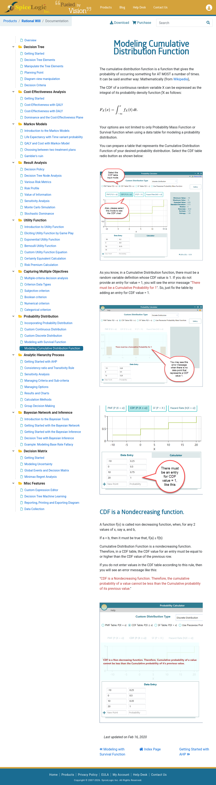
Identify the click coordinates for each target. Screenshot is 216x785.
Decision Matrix (32, 451)
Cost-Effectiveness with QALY (41, 104)
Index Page (150, 749)
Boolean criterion (33, 297)
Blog (122, 7)
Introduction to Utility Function (42, 227)
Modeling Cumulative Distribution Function (50, 348)
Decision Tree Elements (37, 60)
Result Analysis (32, 163)
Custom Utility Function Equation (43, 252)
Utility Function (32, 220)
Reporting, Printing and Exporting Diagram (49, 502)
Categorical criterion (35, 309)
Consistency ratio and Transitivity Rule (47, 368)
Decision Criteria (33, 85)
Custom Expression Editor (39, 490)
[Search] (180, 23)
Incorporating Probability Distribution (46, 323)
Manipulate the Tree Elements (41, 66)
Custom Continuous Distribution (43, 329)
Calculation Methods (35, 399)
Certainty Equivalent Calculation (43, 258)
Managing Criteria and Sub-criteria (44, 380)
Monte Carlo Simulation (37, 207)
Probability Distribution (38, 316)
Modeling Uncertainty (36, 464)
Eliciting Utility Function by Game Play (46, 233)
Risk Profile (29, 188)
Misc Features (31, 483)
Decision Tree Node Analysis (41, 175)
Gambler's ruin (31, 156)
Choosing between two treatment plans (48, 149)
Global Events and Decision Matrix (44, 470)
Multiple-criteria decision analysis (44, 278)
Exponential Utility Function (40, 239)
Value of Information (35, 194)
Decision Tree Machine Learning (43, 496)
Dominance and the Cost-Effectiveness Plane (51, 117)
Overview (28, 40)
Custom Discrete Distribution (41, 335)
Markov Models (32, 124)
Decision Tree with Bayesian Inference (47, 438)
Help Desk (139, 7)
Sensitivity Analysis (34, 201)
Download (119, 23)
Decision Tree (31, 47)
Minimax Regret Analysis (38, 476)
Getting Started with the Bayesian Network (50, 425)
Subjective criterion (34, 290)
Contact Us (160, 7)
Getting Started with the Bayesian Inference (50, 432)
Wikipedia (180, 79)
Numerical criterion (34, 303)
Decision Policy (32, 169)
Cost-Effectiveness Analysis (42, 92)
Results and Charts (34, 393)
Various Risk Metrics (35, 182)
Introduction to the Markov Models (44, 130)
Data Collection (32, 509)
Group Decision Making (37, 406)
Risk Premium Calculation (39, 265)
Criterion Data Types (35, 284)
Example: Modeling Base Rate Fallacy (46, 444)
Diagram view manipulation (40, 79)
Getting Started (32, 53)
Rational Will (31, 21)
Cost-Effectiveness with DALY (41, 111)
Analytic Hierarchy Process (41, 355)
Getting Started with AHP (38, 361)
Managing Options (34, 387)
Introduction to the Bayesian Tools (44, 419)
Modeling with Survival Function (43, 342)
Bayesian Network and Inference (45, 413)
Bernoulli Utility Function (38, 246)
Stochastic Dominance (37, 213)
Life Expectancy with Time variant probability (51, 137)
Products (106, 7)
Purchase (141, 23)
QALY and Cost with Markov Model (44, 143)
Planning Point (31, 72)
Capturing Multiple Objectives (43, 271)
